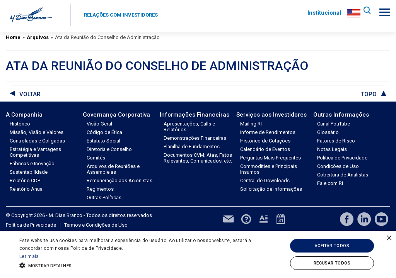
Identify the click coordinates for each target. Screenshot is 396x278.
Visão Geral (99, 124)
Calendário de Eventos (265, 149)
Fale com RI (330, 183)
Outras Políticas (104, 197)
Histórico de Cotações (265, 141)
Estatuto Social (103, 141)
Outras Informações (341, 114)
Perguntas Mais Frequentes (270, 158)
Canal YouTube (333, 124)
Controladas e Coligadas (37, 141)
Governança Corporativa (116, 114)
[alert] (198, 254)
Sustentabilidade (29, 172)
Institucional (322, 12)
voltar (30, 94)
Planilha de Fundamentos (192, 146)
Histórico (20, 124)
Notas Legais (332, 149)
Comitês (96, 158)
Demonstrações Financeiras (195, 138)
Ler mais (29, 256)
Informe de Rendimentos (267, 132)
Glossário (328, 132)
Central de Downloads (265, 180)
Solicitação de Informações (271, 189)
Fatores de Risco (336, 141)
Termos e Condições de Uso (96, 225)
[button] (135, 264)
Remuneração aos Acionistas (119, 180)
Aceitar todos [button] (332, 245)
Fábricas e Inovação (32, 163)
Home (13, 37)
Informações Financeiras (194, 114)
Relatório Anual (27, 189)
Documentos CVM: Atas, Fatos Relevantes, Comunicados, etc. (198, 158)
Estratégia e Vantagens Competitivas (35, 152)
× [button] (389, 238)
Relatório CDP (25, 180)
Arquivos (38, 37)
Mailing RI (251, 124)
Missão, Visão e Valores (36, 132)
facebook (346, 219)
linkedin (364, 219)
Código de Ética (104, 132)
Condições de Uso (338, 166)
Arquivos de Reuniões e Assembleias (113, 169)
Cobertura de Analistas (342, 175)
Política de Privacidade (342, 158)
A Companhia (24, 114)
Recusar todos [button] (332, 263)
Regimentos (100, 189)
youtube (381, 219)
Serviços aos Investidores (271, 114)
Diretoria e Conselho (109, 149)
